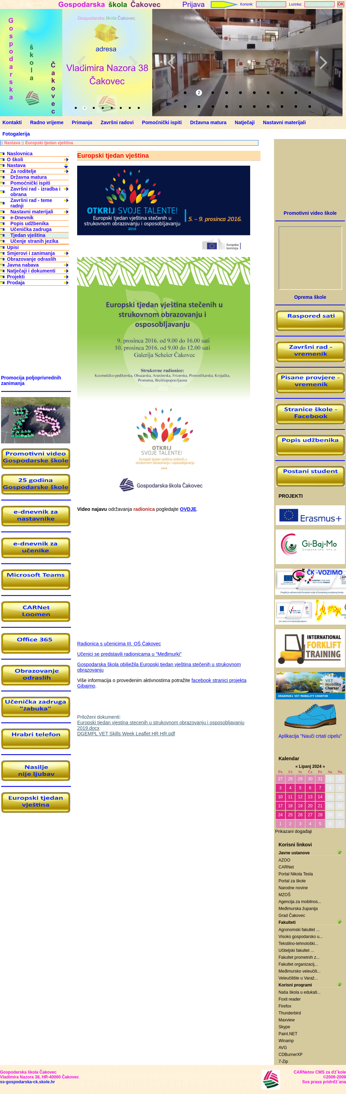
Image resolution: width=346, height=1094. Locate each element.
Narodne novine (293, 887)
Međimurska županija (298, 908)
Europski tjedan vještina (49, 142)
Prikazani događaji (293, 831)
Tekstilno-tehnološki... (298, 943)
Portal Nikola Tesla (296, 874)
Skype (284, 1026)
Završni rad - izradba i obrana (35, 191)
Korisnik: (246, 4)
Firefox (285, 1006)
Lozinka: (295, 4)
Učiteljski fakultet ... (296, 950)
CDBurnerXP (290, 1054)
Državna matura (28, 177)
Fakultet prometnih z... (299, 957)
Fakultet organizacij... (298, 964)
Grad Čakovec (292, 915)
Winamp (286, 1040)
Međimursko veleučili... (299, 971)
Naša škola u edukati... (299, 992)
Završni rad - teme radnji (31, 203)
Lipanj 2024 (310, 766)
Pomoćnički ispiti (30, 183)
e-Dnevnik (22, 217)
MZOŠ (285, 894)
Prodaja (16, 282)
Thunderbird (290, 1013)
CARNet (286, 867)
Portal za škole (292, 881)
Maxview (287, 1020)
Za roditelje (23, 171)
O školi (15, 159)
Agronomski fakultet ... (299, 929)
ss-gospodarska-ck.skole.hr (27, 1081)
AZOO (284, 860)
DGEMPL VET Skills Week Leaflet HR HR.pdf (126, 733)
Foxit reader (290, 999)
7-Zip (283, 1061)
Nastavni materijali (31, 211)
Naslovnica (20, 153)
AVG (283, 1047)
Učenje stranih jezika (34, 241)
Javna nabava (23, 265)
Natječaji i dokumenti (31, 271)
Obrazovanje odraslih (31, 259)
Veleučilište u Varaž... (298, 978)
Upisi (13, 247)
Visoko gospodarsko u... (301, 936)
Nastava (12, 142)
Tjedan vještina (27, 235)
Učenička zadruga (31, 229)
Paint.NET (288, 1033)
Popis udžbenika (29, 223)
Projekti (16, 276)
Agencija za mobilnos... (300, 901)
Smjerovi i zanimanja (31, 253)
